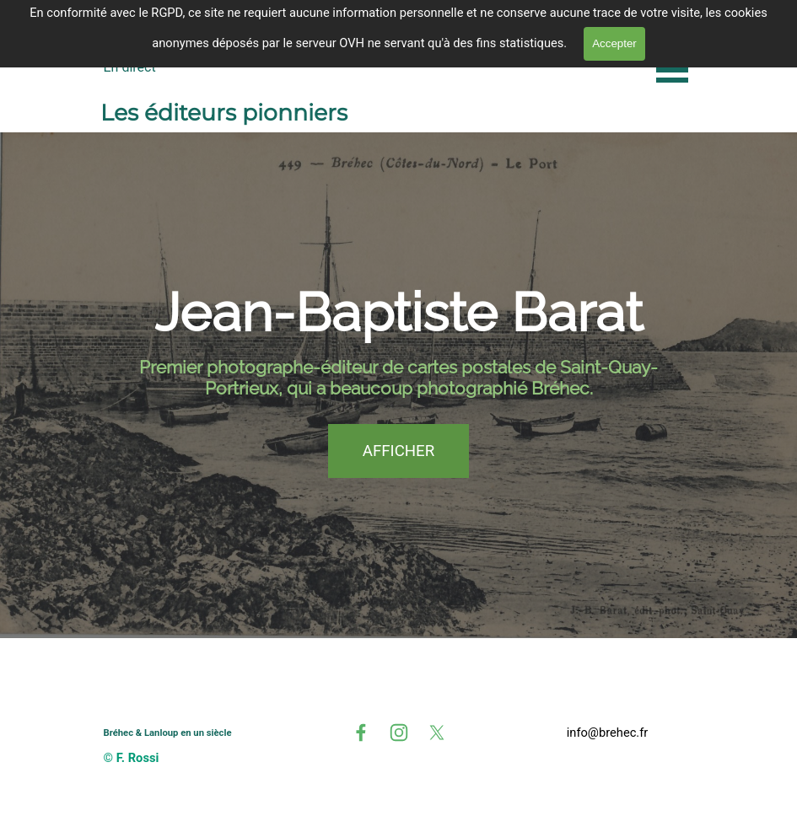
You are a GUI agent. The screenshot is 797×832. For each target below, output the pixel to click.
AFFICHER (398, 451)
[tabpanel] (607, 732)
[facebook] (361, 732)
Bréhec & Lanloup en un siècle (168, 732)
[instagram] (399, 732)
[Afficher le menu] (673, 70)
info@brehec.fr (608, 732)
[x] (437, 732)
